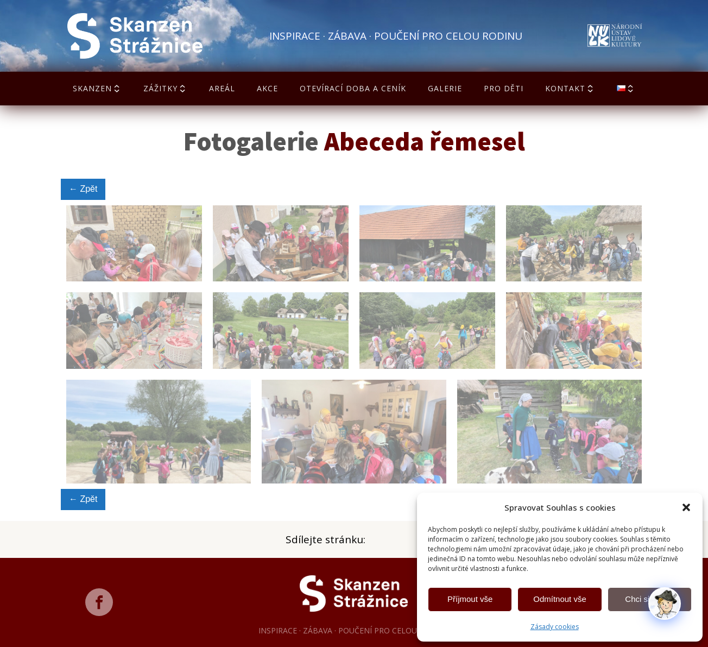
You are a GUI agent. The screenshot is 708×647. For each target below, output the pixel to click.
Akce (267, 88)
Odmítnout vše (559, 599)
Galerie (445, 88)
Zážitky (165, 88)
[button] (686, 507)
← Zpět (83, 188)
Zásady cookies (554, 626)
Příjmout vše (469, 599)
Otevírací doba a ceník (353, 88)
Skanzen (97, 88)
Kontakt (570, 88)
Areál (222, 88)
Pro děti (503, 88)
